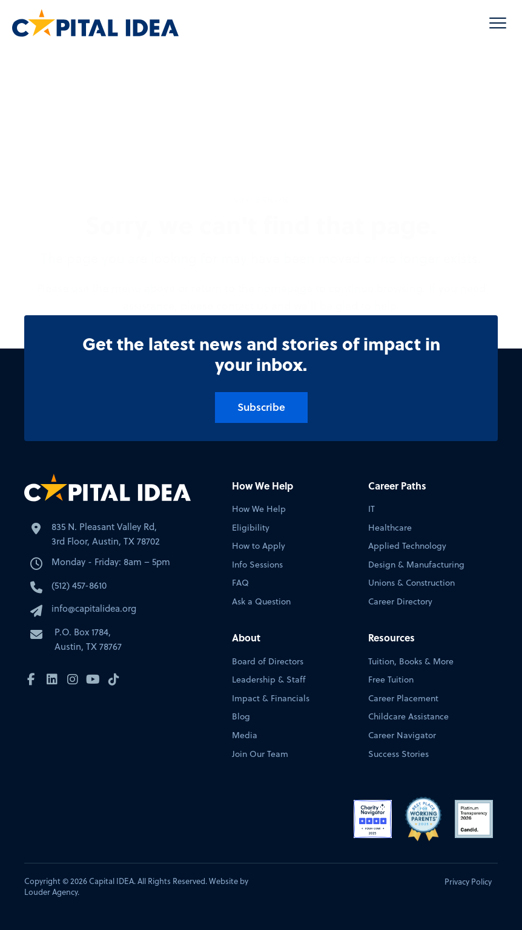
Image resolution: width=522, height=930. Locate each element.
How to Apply (258, 546)
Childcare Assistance (408, 716)
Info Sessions (257, 565)
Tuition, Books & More (411, 661)
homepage (284, 189)
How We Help (259, 509)
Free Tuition (391, 680)
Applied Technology (407, 546)
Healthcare (390, 528)
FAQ (240, 583)
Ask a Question (261, 601)
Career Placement (403, 698)
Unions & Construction (411, 583)
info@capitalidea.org (93, 608)
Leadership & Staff (268, 680)
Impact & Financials (270, 698)
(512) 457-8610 (79, 585)
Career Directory (400, 601)
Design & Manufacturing (416, 565)
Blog (241, 716)
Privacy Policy (468, 882)
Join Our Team (260, 754)
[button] (498, 23)
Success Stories (398, 754)
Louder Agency (51, 891)
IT (371, 509)
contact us (242, 207)
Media (244, 735)
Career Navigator (402, 735)
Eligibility (250, 528)
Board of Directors (267, 661)
